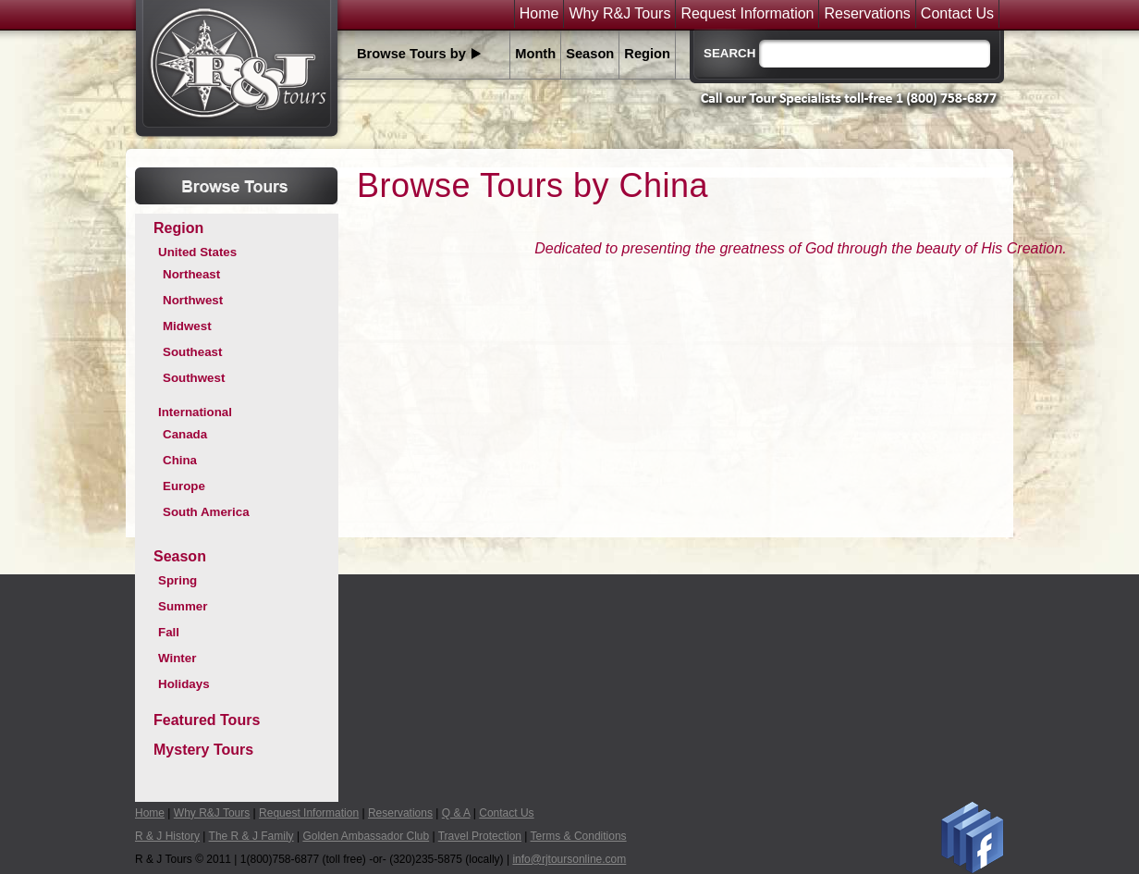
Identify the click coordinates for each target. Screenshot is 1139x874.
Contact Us (957, 13)
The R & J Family (251, 836)
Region (647, 53)
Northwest (193, 300)
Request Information (747, 13)
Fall (168, 632)
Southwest (194, 378)
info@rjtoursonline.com (569, 859)
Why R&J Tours (619, 13)
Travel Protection (479, 836)
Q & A (456, 812)
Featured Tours (206, 720)
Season (590, 53)
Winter (177, 658)
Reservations (867, 13)
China (180, 460)
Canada (185, 434)
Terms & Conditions (579, 836)
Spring (177, 580)
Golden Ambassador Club (365, 836)
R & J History (167, 836)
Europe (184, 486)
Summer (182, 606)
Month (535, 53)
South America (206, 512)
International (195, 412)
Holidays (184, 684)
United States (197, 252)
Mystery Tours (203, 749)
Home (539, 13)
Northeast (191, 274)
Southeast (192, 352)
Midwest (187, 326)
